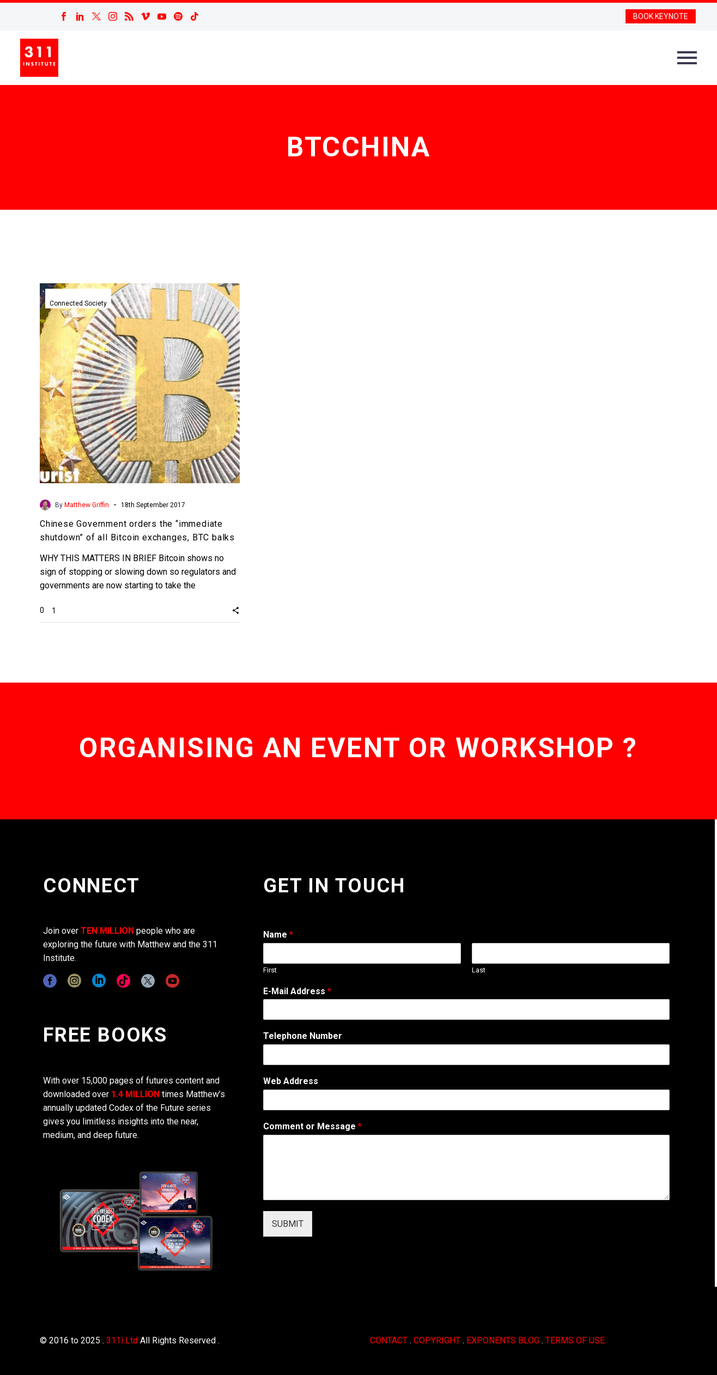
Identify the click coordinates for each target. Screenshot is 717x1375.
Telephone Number (302, 1036)
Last (478, 970)
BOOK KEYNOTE (660, 16)
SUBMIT (287, 1224)
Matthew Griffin (86, 505)
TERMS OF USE (575, 1340)
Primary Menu (687, 57)
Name (278, 934)
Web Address (290, 1081)
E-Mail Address (297, 991)
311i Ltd (122, 1340)
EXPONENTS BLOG (502, 1340)
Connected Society (78, 303)
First (270, 970)
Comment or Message (312, 1126)
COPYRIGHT (437, 1340)
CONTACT (389, 1340)
